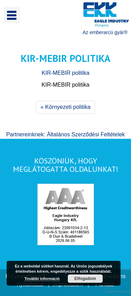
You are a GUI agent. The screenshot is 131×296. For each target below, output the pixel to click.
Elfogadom (85, 278)
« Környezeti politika (65, 107)
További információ (42, 279)
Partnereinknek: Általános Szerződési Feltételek (65, 134)
